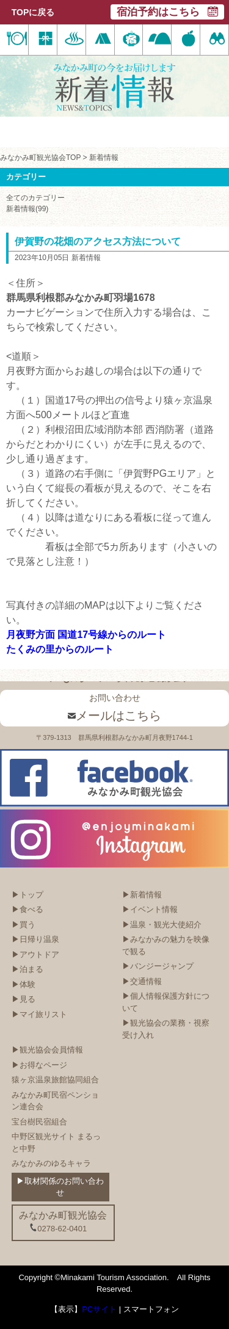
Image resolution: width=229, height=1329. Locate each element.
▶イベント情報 (150, 909)
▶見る (23, 999)
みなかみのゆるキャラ (51, 1163)
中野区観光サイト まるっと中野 (56, 1142)
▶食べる (27, 909)
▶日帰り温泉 (35, 939)
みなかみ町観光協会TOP (40, 157)
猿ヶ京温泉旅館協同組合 (55, 1079)
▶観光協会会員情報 (47, 1049)
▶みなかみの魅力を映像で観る (165, 945)
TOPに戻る (33, 12)
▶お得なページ (39, 1065)
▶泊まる (27, 969)
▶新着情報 (142, 894)
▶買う (23, 924)
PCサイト (99, 1309)
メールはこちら (114, 715)
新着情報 (103, 157)
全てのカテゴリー (35, 198)
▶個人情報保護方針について (165, 1002)
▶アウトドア (35, 954)
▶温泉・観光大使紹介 (162, 924)
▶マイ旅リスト (39, 1014)
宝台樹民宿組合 (39, 1121)
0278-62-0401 (58, 1228)
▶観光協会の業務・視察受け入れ (165, 1029)
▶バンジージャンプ (158, 966)
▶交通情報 (142, 981)
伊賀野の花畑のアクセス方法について (98, 241)
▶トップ (27, 894)
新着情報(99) (27, 209)
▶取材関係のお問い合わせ (60, 1187)
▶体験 (23, 984)
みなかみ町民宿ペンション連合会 (55, 1101)
